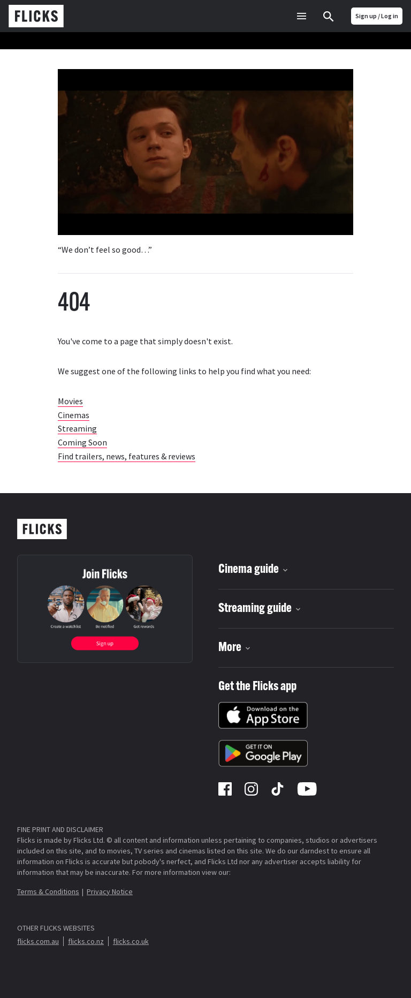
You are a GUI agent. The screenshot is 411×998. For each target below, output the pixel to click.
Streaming (77, 428)
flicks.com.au (38, 941)
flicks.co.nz (86, 941)
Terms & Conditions (48, 891)
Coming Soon (82, 442)
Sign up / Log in (376, 16)
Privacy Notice (110, 891)
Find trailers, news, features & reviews (126, 456)
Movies (70, 401)
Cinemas (73, 415)
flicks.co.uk (131, 941)
